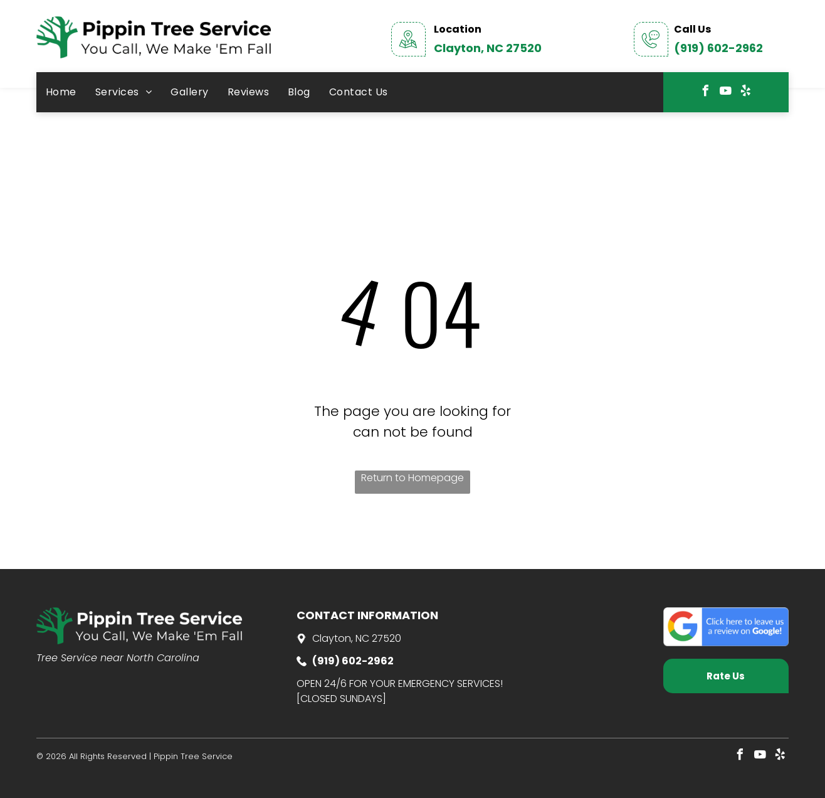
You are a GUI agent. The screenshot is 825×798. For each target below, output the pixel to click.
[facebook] (706, 92)
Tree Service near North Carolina (117, 658)
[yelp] (746, 92)
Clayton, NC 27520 (488, 48)
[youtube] (726, 92)
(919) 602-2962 (718, 48)
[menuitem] (61, 92)
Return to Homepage (412, 478)
